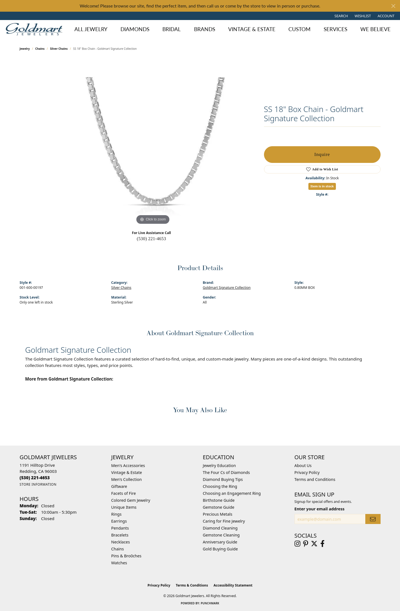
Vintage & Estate (251, 29)
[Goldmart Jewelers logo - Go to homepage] (35, 29)
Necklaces (120, 542)
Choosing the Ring (220, 486)
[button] (340, 16)
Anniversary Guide (220, 542)
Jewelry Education (219, 465)
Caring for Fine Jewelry (224, 521)
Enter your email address (319, 508)
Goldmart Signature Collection (227, 287)
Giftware (119, 486)
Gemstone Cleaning (221, 535)
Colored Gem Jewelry (130, 500)
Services (335, 29)
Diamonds (134, 29)
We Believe (375, 29)
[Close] (393, 6)
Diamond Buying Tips (223, 479)
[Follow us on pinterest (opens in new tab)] (305, 543)
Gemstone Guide (219, 507)
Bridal (171, 29)
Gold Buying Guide (220, 549)
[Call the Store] (35, 477)
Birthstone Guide (219, 500)
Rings (116, 514)
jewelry (25, 49)
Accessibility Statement (232, 585)
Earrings (119, 521)
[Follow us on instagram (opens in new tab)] (297, 543)
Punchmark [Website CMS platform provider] (210, 603)
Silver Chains (59, 49)
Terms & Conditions (192, 585)
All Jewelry (90, 29)
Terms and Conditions (315, 479)
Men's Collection (126, 479)
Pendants (120, 528)
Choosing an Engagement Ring (232, 493)
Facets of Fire (123, 493)
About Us (303, 465)
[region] (153, 142)
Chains (39, 49)
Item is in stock (322, 186)
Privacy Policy (307, 472)
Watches (119, 562)
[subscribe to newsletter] (372, 519)
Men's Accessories (128, 465)
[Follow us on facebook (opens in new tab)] (322, 543)
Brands (204, 29)
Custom (299, 29)
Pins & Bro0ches (126, 555)
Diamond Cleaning (220, 528)
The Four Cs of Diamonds (226, 472)
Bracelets (120, 535)
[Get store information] (38, 484)
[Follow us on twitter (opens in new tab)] (314, 543)
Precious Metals (217, 514)
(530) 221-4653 (151, 238)
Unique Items (124, 507)
